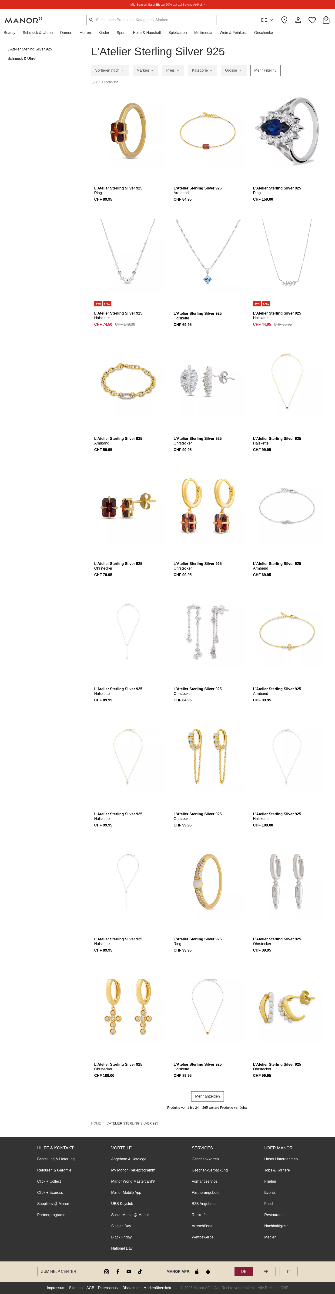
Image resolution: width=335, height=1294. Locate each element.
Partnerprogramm (51, 1215)
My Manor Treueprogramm (133, 1170)
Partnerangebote (205, 1192)
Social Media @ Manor (130, 1215)
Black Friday (121, 1237)
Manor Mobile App (126, 1192)
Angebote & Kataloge (128, 1159)
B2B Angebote (203, 1204)
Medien (270, 1237)
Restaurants (274, 1215)
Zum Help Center (58, 1272)
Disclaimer (131, 1288)
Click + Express (50, 1192)
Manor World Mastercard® (133, 1181)
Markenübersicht (157, 1288)
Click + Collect (49, 1181)
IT (288, 1272)
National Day (122, 1248)
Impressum (56, 1288)
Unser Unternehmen (281, 1159)
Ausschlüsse (202, 1226)
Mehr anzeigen (207, 1096)
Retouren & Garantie (54, 1170)
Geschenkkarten (205, 1159)
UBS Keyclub (122, 1204)
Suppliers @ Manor (53, 1204)
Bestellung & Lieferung (56, 1159)
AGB (90, 1288)
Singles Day (121, 1226)
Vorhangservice (204, 1181)
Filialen (270, 1181)
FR (266, 1272)
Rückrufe (199, 1215)
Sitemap (76, 1288)
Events (270, 1192)
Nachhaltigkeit (276, 1226)
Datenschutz (108, 1288)
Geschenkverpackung (210, 1170)
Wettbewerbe (203, 1237)
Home (96, 1123)
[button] (11, 33)
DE (267, 20)
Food (268, 1204)
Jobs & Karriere (277, 1170)
